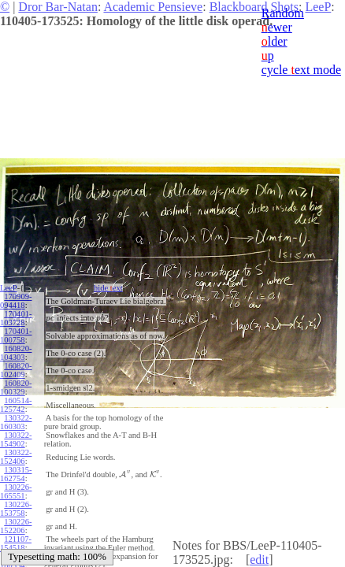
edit (259, 559)
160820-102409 (16, 370)
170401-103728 (16, 318)
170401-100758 (16, 335)
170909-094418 (16, 300)
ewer (277, 27)
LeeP (8, 288)
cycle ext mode (301, 69)
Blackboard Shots (254, 6)
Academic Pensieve (152, 6)
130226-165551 (16, 491)
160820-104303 (16, 352)
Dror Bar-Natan (58, 6)
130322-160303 (16, 422)
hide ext (105, 288)
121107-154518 (16, 543)
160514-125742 (16, 404)
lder (275, 41)
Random (283, 13)
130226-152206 (16, 526)
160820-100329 (16, 387)
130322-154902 (16, 439)
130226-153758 (16, 508)
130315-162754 (16, 474)
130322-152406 (16, 456)
